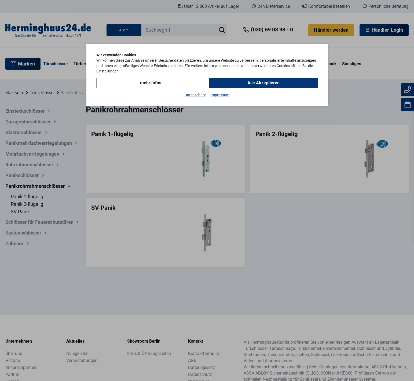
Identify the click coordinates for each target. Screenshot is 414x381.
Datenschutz (195, 95)
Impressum (220, 95)
